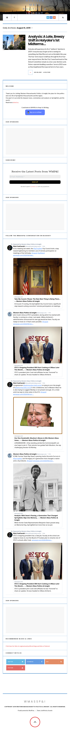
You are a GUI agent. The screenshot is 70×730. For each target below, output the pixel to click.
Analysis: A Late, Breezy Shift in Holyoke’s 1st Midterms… (46, 40)
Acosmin (50, 710)
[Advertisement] (35, 141)
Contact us (34, 186)
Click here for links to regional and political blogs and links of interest (28, 646)
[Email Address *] (35, 176)
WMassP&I (35, 702)
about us (15, 102)
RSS (55, 661)
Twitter (16, 661)
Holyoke (47, 72)
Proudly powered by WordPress (26, 710)
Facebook (35, 661)
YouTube (16, 667)
